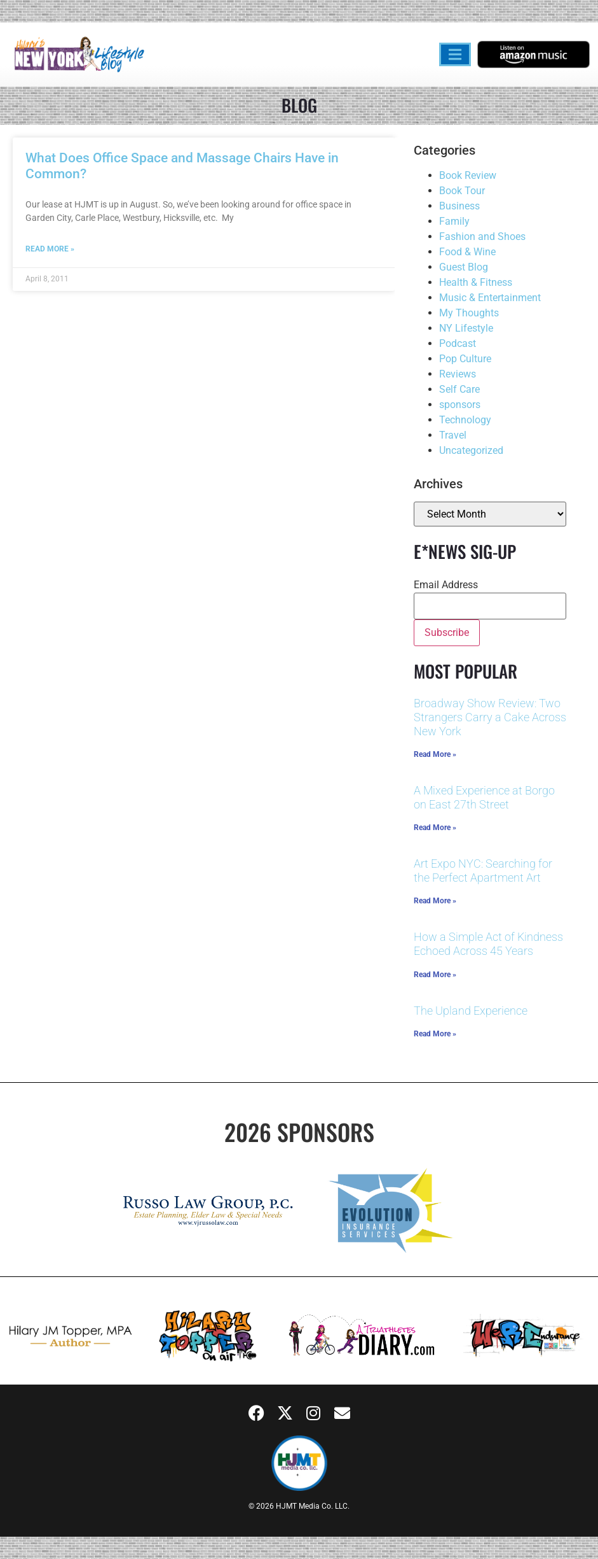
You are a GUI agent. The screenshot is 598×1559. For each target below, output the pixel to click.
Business (459, 206)
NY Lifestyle (466, 328)
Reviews (457, 374)
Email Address (446, 585)
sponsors (459, 405)
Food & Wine (467, 252)
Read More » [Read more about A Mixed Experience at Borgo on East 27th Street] (435, 827)
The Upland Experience (470, 1010)
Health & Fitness (475, 282)
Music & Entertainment (490, 298)
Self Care (459, 389)
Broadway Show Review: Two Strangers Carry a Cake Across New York (490, 716)
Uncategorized (471, 450)
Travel (452, 435)
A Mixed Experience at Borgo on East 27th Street (484, 797)
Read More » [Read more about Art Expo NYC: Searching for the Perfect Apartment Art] (435, 900)
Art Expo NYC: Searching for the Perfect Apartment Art (483, 870)
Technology (465, 420)
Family (454, 221)
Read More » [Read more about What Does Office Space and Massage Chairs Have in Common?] (49, 248)
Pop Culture (465, 359)
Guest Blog (463, 267)
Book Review (467, 175)
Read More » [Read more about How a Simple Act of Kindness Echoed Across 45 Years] (435, 974)
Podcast (457, 343)
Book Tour (462, 191)
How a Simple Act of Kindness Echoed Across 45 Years (488, 943)
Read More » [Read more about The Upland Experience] (435, 1033)
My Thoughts (469, 313)
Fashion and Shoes (482, 236)
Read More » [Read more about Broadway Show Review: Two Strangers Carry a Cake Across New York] (435, 754)
